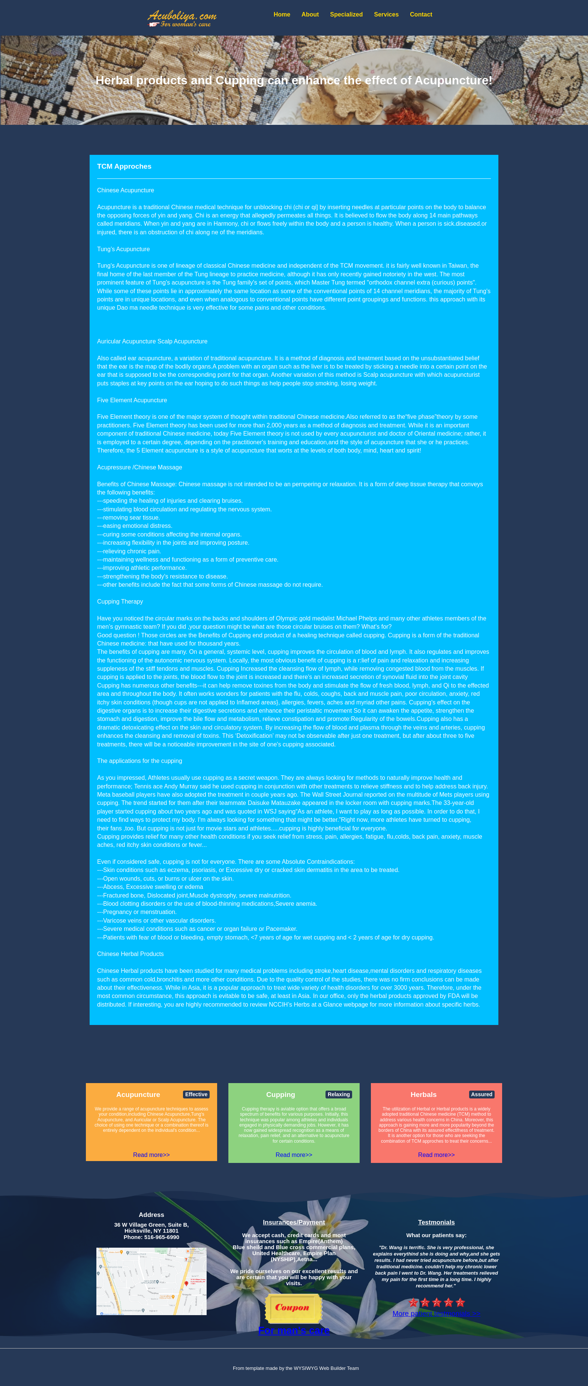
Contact (421, 14)
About (310, 14)
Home (282, 14)
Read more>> (151, 1155)
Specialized (346, 14)
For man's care (294, 1330)
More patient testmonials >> (436, 1313)
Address (151, 1215)
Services (386, 14)
